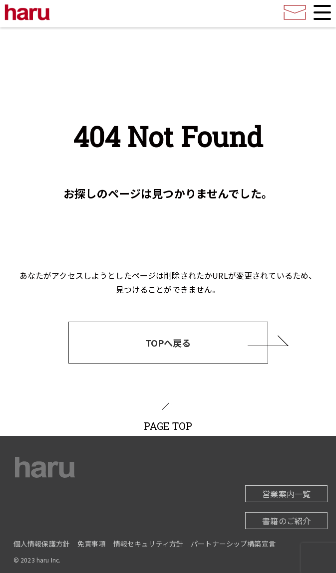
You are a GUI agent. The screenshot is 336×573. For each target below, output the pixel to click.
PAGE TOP (168, 425)
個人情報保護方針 (41, 544)
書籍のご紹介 (286, 521)
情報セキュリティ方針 (148, 544)
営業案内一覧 (286, 494)
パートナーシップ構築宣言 (233, 544)
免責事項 (91, 544)
